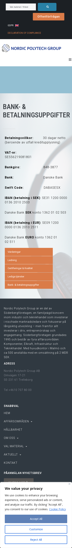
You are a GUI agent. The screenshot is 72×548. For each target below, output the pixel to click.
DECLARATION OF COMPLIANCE (24, 33)
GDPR (11, 25)
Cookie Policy (57, 509)
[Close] (69, 484)
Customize (36, 529)
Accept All (36, 519)
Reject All (36, 539)
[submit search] (47, 7)
